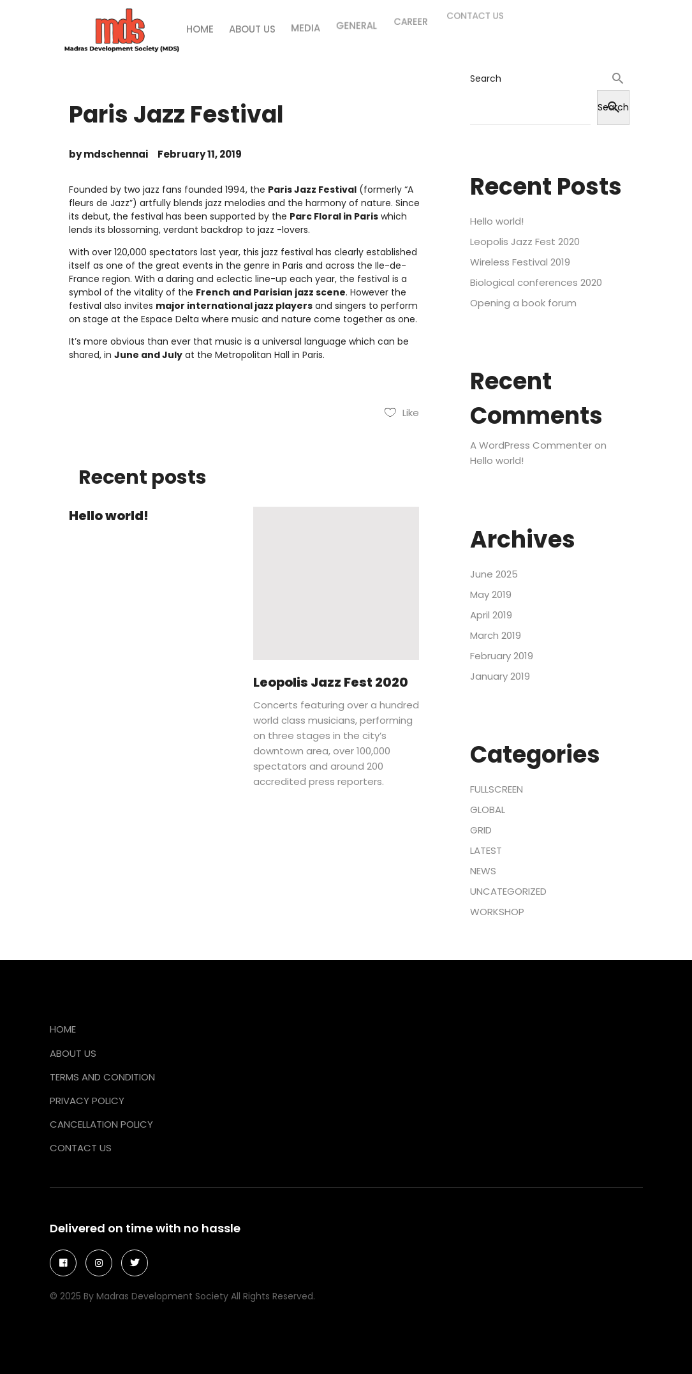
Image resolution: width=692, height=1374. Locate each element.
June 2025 (494, 574)
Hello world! (109, 516)
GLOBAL (487, 809)
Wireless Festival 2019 (520, 262)
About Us (73, 1053)
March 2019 (495, 635)
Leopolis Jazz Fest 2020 (330, 682)
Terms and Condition (102, 1077)
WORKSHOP (497, 911)
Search (485, 78)
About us (254, 22)
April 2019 (491, 615)
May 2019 (491, 594)
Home (202, 25)
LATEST (486, 850)
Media (306, 17)
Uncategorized (508, 891)
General (356, 12)
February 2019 (501, 655)
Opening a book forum (523, 303)
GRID (481, 830)
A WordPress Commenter (531, 445)
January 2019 (500, 676)
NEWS (483, 870)
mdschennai (116, 154)
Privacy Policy (87, 1100)
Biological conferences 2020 (536, 282)
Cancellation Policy (101, 1124)
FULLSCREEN (496, 789)
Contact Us (81, 1147)
